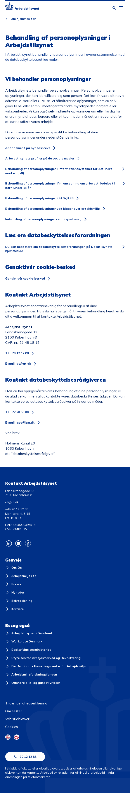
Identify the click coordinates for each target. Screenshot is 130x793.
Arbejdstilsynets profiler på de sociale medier (39, 158)
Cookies (11, 726)
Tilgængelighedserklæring (26, 703)
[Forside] (22, 7)
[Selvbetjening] (18, 601)
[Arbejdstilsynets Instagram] (18, 543)
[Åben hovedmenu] (121, 8)
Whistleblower (17, 719)
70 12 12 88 (25, 757)
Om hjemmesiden (23, 19)
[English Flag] (7, 737)
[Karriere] (14, 609)
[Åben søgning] (114, 8)
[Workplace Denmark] (23, 641)
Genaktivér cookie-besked (25, 278)
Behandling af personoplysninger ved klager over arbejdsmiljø (52, 209)
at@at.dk (12, 502)
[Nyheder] (14, 592)
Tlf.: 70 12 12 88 (17, 353)
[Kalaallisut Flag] (16, 737)
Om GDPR (13, 711)
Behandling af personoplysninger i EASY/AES (39, 198)
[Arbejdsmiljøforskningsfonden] (31, 674)
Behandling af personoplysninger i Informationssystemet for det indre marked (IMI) (58, 171)
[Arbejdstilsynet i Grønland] (28, 633)
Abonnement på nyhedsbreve (27, 148)
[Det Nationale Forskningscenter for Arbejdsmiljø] (45, 666)
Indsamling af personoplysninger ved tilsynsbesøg (43, 219)
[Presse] (13, 584)
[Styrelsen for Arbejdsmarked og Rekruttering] (43, 658)
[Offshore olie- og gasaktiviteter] (32, 683)
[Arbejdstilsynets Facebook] (27, 543)
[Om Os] (13, 567)
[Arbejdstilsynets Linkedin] (8, 543)
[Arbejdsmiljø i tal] (21, 576)
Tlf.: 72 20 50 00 (17, 412)
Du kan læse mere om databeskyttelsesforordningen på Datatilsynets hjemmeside (58, 249)
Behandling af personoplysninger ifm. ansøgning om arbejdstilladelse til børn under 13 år (60, 185)
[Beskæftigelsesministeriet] (28, 650)
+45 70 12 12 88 (16, 509)
